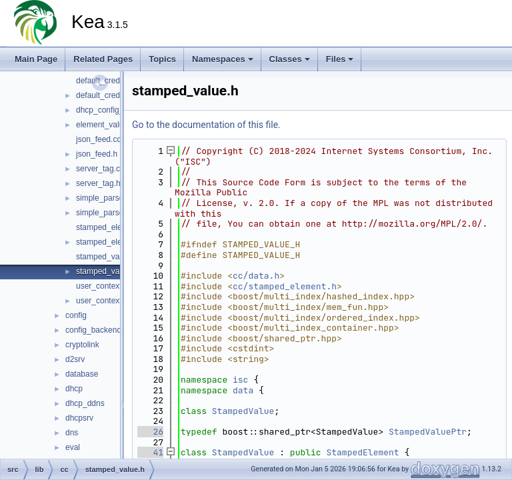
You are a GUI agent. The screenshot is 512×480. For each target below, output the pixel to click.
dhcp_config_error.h (111, 110)
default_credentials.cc (114, 80)
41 (150, 452)
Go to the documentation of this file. (206, 124)
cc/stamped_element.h (285, 286)
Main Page (36, 59)
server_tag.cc (100, 168)
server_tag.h (98, 183)
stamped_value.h (106, 271)
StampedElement (362, 452)
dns (71, 432)
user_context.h (102, 300)
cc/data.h (256, 275)
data (243, 390)
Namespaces (222, 59)
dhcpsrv (79, 418)
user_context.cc (104, 286)
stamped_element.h (111, 242)
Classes (289, 59)
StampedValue (243, 411)
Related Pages (103, 59)
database (81, 374)
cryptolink (82, 344)
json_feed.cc (98, 139)
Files (340, 59)
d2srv (75, 359)
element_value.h (105, 124)
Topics (162, 59)
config (76, 315)
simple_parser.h (104, 212)
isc (240, 379)
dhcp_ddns (85, 403)
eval (72, 447)
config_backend (93, 330)
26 (150, 431)
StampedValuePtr (428, 431)
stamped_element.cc (113, 227)
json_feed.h (96, 154)
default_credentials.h (113, 95)
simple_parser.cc (106, 198)
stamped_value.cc (108, 256)
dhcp (74, 388)
